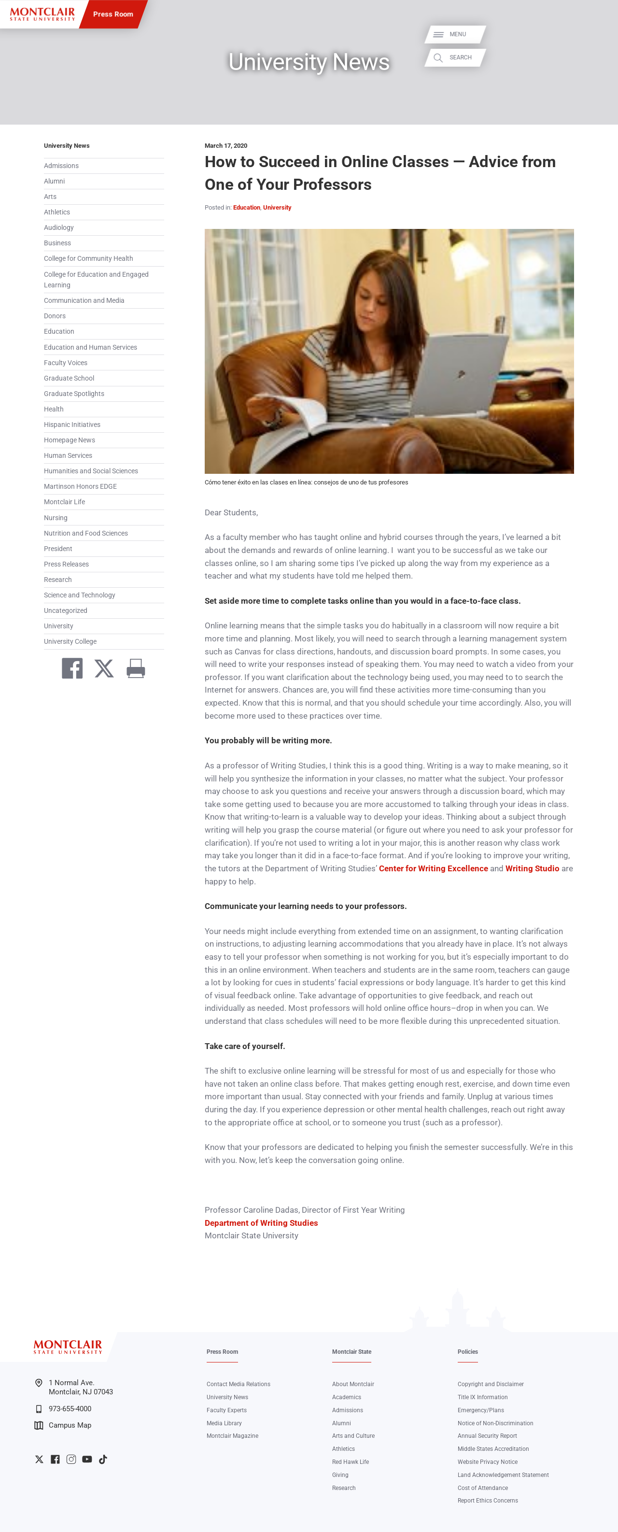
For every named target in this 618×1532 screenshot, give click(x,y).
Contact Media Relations (238, 1384)
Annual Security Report (487, 1436)
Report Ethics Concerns (488, 1500)
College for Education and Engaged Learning (96, 279)
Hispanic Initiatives (72, 424)
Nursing (56, 518)
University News (67, 145)
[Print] (132, 670)
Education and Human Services (90, 347)
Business (57, 243)
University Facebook (55, 1459)
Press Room (113, 14)
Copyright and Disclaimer (491, 1384)
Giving (340, 1475)
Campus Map (62, 1425)
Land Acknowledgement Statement (503, 1475)
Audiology (59, 227)
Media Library (224, 1423)
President (58, 549)
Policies (468, 1351)
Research (58, 579)
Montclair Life (64, 502)
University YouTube (87, 1459)
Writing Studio (533, 868)
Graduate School (69, 378)
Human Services (68, 455)
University (58, 626)
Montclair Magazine (232, 1436)
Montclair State (351, 1351)
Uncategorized (65, 610)
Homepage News (69, 440)
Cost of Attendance (483, 1488)
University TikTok (103, 1459)
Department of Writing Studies (261, 1223)
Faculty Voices (65, 363)
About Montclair (353, 1384)
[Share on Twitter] (100, 670)
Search (600, 58)
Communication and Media (84, 300)
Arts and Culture (353, 1436)
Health (54, 409)
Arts (50, 196)
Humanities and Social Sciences (91, 471)
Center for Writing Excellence (433, 868)
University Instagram (71, 1459)
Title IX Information (483, 1397)
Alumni (54, 181)
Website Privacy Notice (488, 1462)
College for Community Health (88, 258)
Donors (55, 316)
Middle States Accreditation (493, 1449)
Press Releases (66, 564)
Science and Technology (79, 595)
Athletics (57, 212)
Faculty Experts (227, 1410)
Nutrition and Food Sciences (86, 533)
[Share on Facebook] (68, 670)
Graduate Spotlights (74, 393)
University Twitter (39, 1459)
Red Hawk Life (350, 1462)
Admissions (61, 166)
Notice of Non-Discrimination (496, 1423)
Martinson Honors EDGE (80, 486)
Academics (346, 1397)
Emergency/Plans (481, 1410)
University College (70, 641)
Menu (597, 34)
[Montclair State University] (42, 14)
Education (59, 331)
